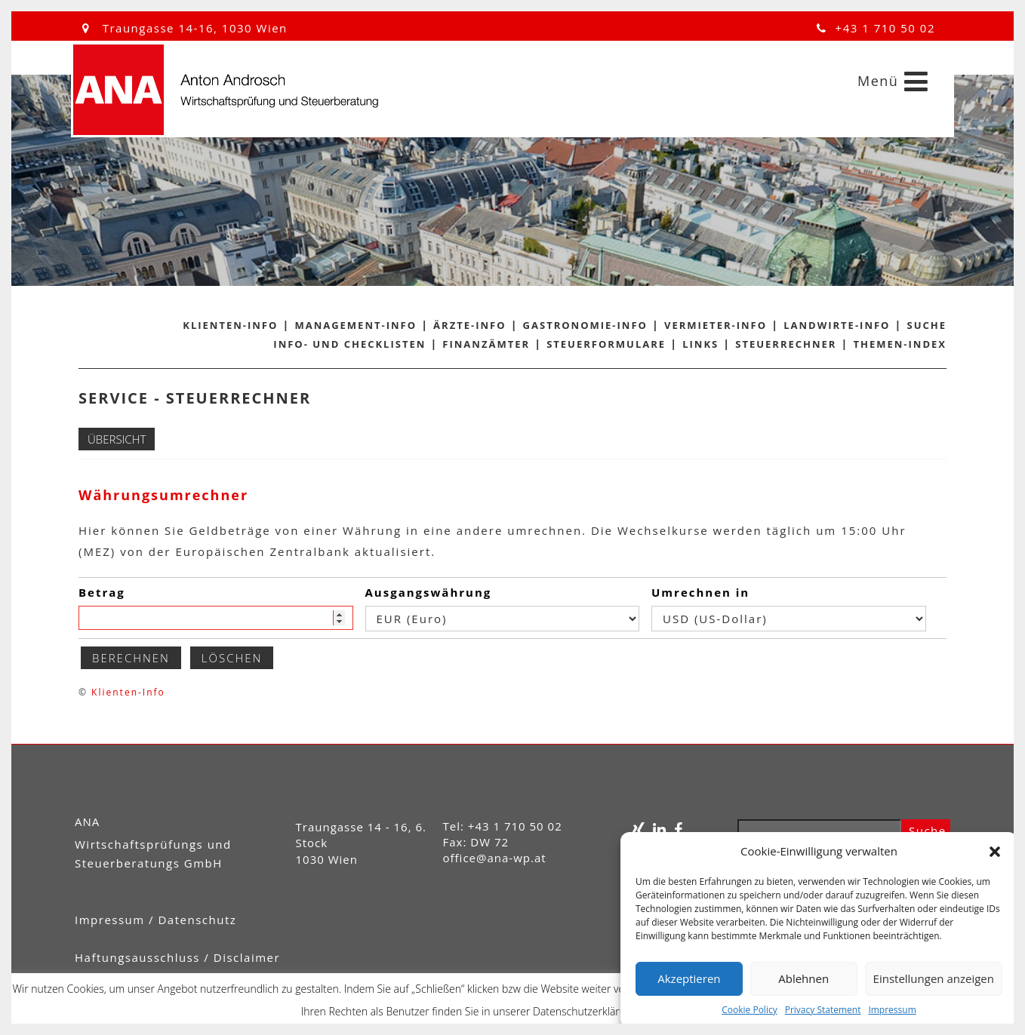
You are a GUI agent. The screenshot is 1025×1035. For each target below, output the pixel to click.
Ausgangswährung (428, 592)
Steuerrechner (785, 344)
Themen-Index (900, 344)
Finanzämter (486, 344)
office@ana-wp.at (494, 857)
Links (700, 344)
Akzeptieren (688, 978)
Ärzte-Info (469, 325)
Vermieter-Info (715, 325)
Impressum (892, 1009)
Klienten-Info (230, 325)
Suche (927, 325)
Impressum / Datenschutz (155, 919)
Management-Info (355, 325)
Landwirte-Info (836, 325)
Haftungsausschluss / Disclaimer (177, 957)
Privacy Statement (823, 1009)
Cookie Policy (749, 1009)
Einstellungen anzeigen (933, 978)
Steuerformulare (606, 344)
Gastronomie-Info (585, 325)
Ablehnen (803, 978)
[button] (994, 851)
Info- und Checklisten (349, 344)
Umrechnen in (700, 592)
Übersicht (117, 439)
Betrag (101, 592)
